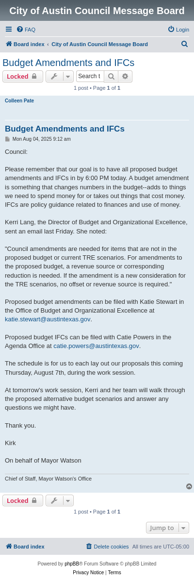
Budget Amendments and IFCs (68, 62)
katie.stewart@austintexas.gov (48, 319)
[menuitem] (25, 29)
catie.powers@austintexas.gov (96, 345)
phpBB (72, 563)
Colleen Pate (19, 100)
